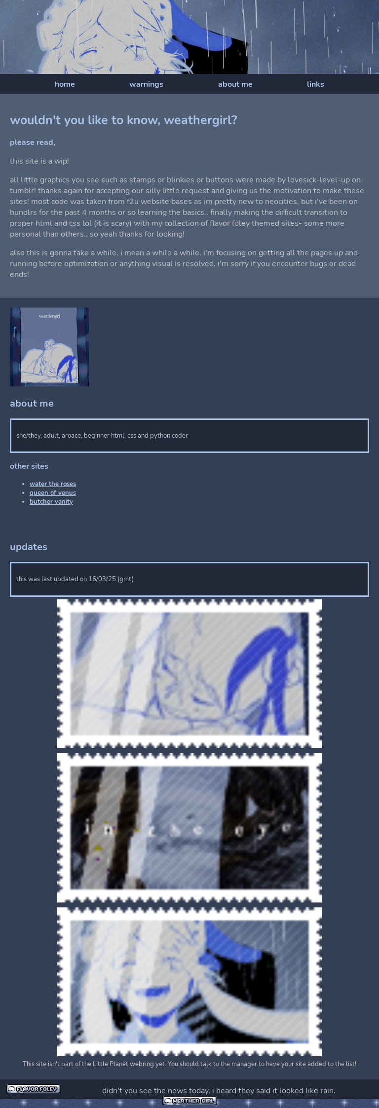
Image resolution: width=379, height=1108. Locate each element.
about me (235, 84)
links (315, 84)
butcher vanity (51, 501)
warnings (146, 84)
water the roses (53, 484)
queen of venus (53, 492)
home (65, 84)
